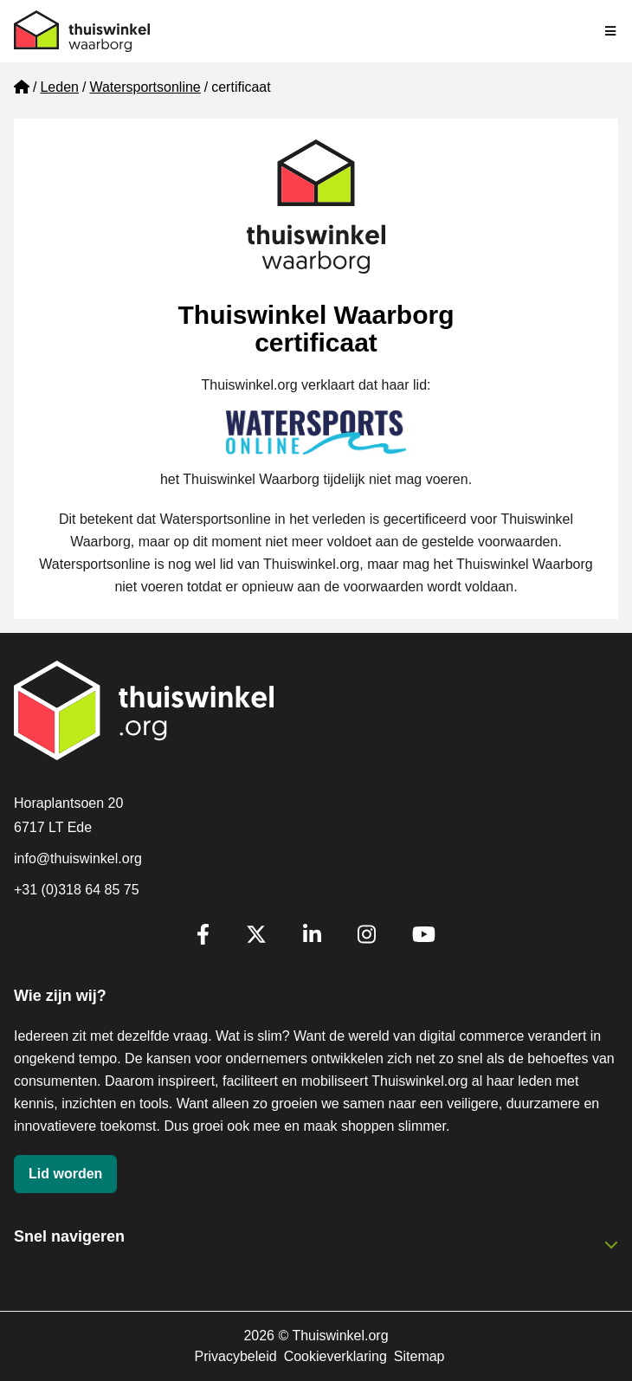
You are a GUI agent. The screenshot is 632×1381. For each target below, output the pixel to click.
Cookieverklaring (335, 1356)
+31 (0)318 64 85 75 (76, 889)
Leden (59, 87)
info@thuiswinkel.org (78, 858)
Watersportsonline (144, 87)
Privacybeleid (235, 1356)
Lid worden (65, 1173)
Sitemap (419, 1356)
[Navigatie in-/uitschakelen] (611, 31)
